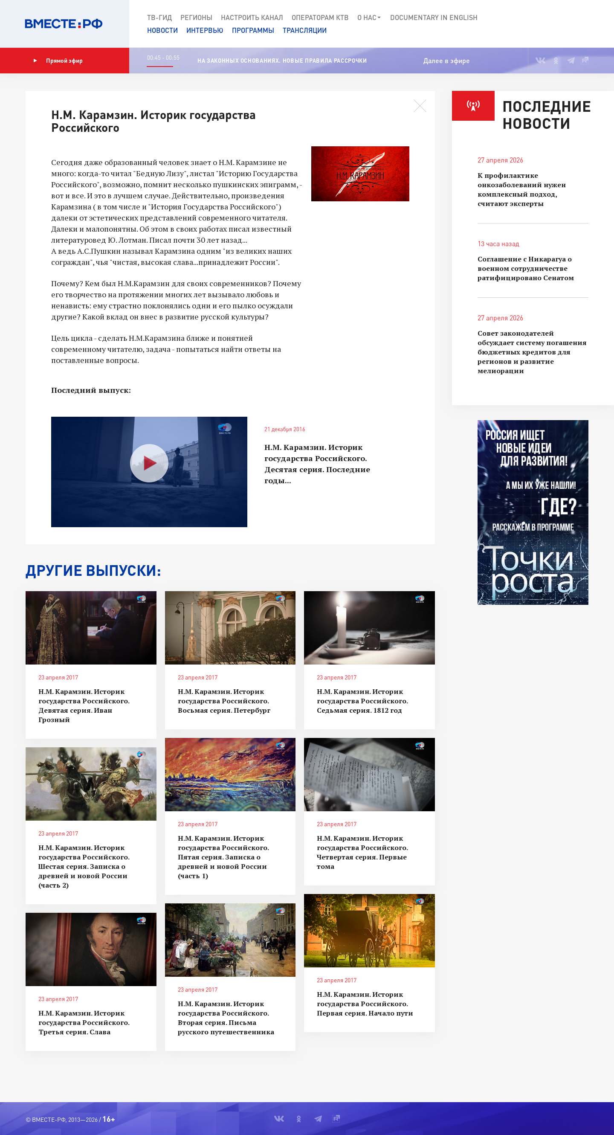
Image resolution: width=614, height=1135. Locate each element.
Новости (162, 30)
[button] (576, 24)
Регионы (196, 17)
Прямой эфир (58, 60)
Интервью (204, 30)
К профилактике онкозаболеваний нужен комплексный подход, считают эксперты (522, 189)
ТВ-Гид (159, 17)
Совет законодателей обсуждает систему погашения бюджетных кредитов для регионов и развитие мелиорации (532, 351)
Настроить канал (252, 17)
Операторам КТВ (320, 17)
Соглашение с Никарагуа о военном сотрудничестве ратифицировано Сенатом (526, 268)
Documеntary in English (434, 17)
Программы (253, 30)
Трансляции (305, 30)
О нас (369, 17)
